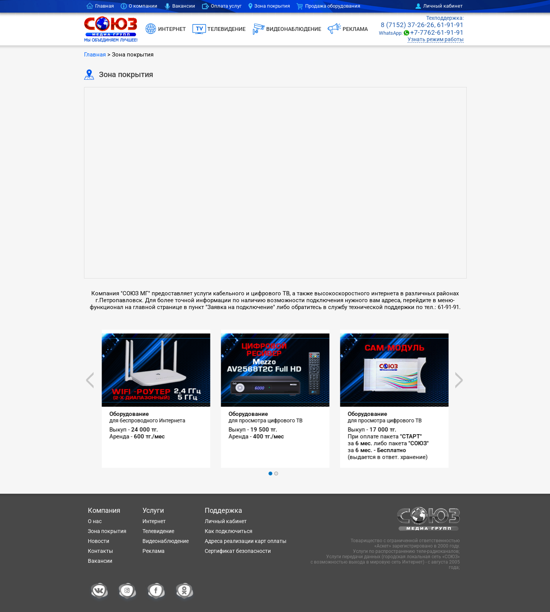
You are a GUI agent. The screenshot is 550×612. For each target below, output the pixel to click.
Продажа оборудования (332, 6)
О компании (143, 6)
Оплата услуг (226, 6)
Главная (104, 6)
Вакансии (183, 6)
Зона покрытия (272, 6)
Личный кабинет (443, 6)
